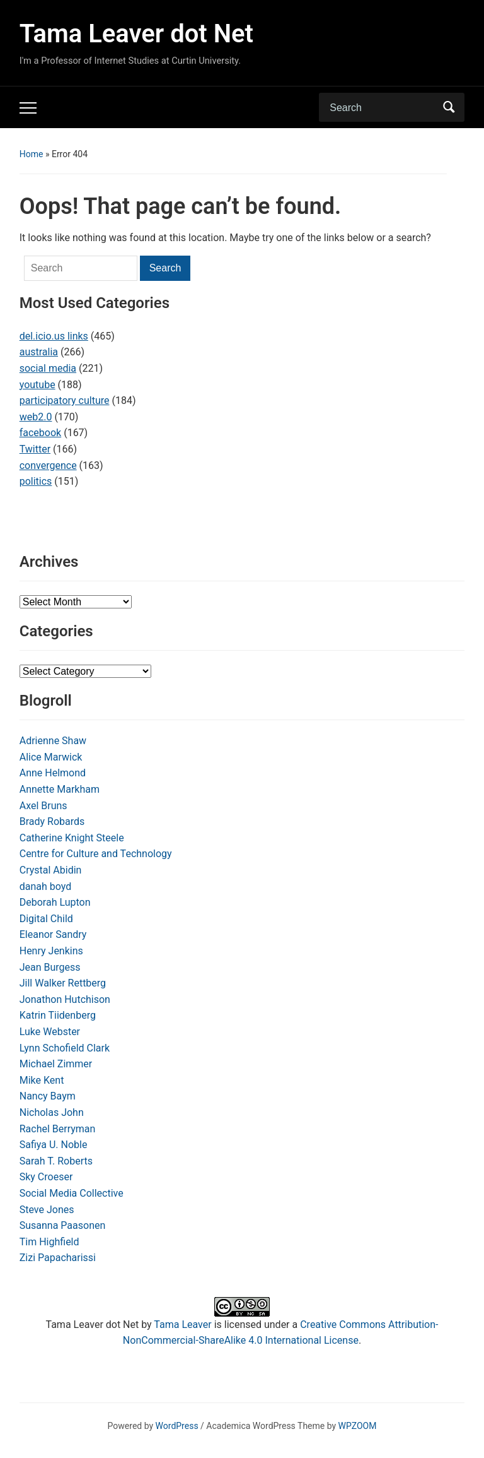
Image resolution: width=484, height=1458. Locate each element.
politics (36, 481)
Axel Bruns (43, 806)
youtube (37, 385)
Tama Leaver (182, 1325)
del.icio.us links (54, 336)
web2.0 (36, 417)
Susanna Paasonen (63, 1225)
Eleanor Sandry (53, 934)
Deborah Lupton (55, 902)
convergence (48, 465)
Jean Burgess (50, 967)
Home (31, 154)
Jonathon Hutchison (65, 999)
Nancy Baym (48, 1096)
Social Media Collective (72, 1193)
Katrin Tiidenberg (58, 1015)
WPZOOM (357, 1426)
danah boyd (46, 886)
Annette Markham (60, 789)
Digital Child (46, 919)
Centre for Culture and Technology (96, 854)
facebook (40, 433)
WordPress (177, 1426)
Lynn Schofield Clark (65, 1048)
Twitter (35, 449)
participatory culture (65, 400)
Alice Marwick (51, 757)
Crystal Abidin (51, 870)
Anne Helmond (53, 773)
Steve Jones (47, 1210)
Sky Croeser (46, 1177)
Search (448, 107)
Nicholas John (52, 1112)
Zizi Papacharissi (58, 1258)
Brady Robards (52, 821)
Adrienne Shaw (53, 741)
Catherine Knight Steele (72, 838)
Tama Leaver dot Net (136, 34)
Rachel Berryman (58, 1129)
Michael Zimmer (56, 1064)
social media (48, 368)
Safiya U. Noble (54, 1145)
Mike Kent (42, 1080)
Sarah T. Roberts (56, 1161)
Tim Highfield (49, 1242)
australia (39, 352)
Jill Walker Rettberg (63, 983)
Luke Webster (50, 1032)
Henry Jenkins (51, 951)
